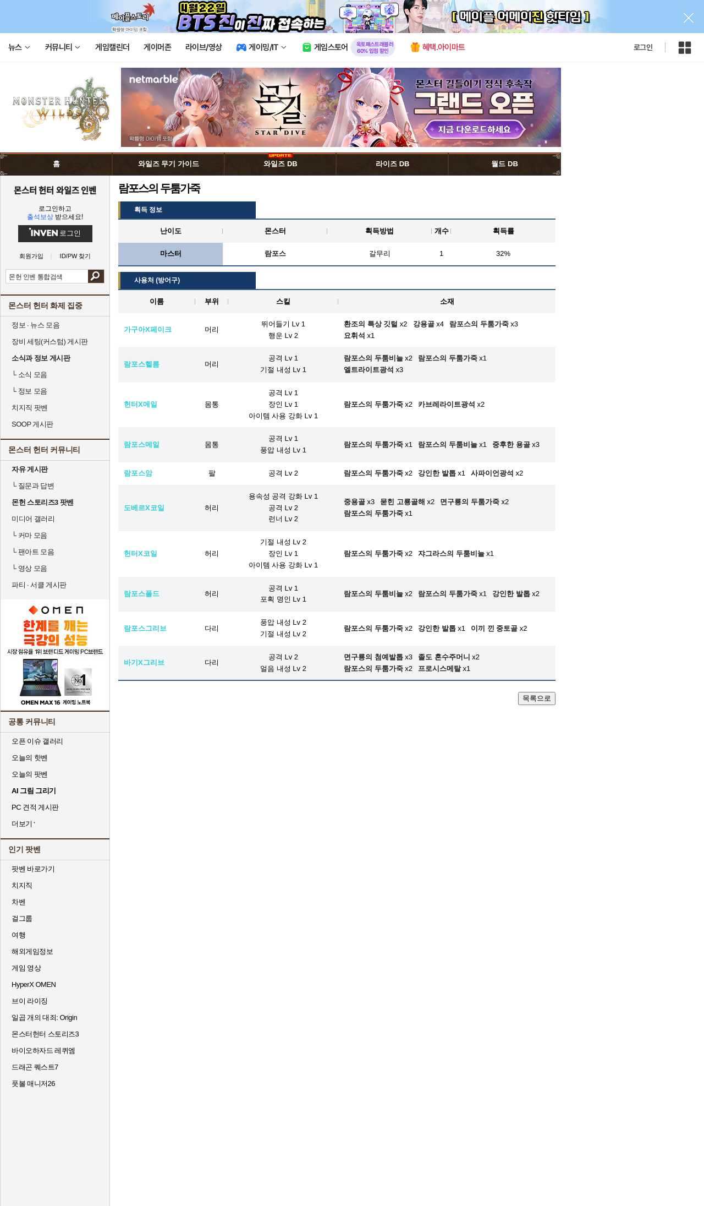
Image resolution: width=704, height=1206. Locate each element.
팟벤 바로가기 (33, 868)
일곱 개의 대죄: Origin (44, 1017)
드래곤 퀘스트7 (35, 1067)
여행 (18, 934)
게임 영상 (26, 968)
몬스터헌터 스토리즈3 (45, 1034)
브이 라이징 (30, 1001)
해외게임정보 (32, 951)
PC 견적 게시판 (35, 807)
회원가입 (31, 256)
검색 (96, 276)
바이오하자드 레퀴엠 (43, 1050)
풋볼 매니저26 (33, 1083)
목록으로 (536, 698)
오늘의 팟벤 (30, 774)
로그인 (643, 47)
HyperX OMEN (34, 984)
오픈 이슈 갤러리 (37, 741)
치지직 (22, 885)
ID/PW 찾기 (75, 256)
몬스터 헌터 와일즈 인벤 (55, 189)
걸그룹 (22, 918)
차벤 (18, 901)
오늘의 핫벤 (30, 757)
